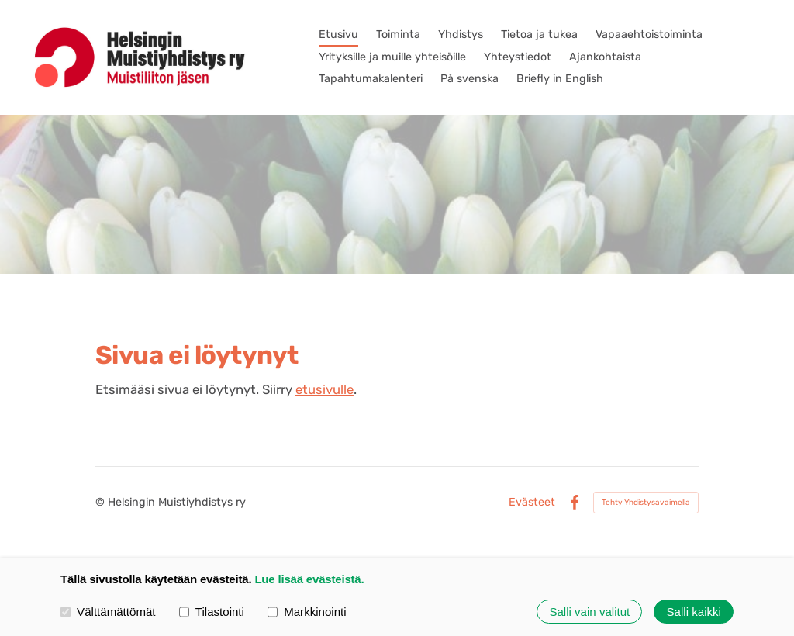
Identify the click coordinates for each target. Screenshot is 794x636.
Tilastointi (211, 610)
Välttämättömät (108, 610)
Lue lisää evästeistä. (309, 579)
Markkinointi (307, 610)
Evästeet (532, 502)
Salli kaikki (694, 611)
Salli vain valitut (589, 611)
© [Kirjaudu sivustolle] (101, 502)
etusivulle (324, 389)
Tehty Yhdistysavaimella (646, 502)
